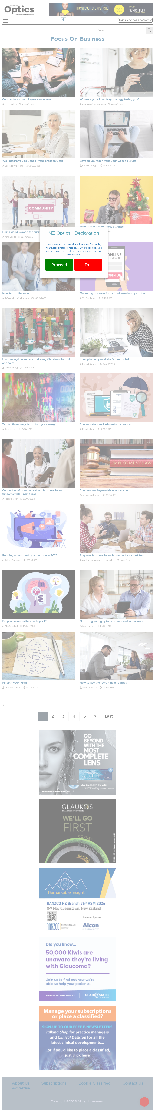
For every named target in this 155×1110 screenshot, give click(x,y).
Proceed (59, 265)
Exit (88, 265)
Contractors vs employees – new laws (26, 99)
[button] (5, 20)
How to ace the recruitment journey (103, 683)
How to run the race (15, 293)
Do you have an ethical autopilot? (24, 621)
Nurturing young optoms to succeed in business (111, 621)
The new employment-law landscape (104, 490)
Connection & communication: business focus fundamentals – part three (32, 492)
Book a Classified (94, 1083)
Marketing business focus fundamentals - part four (113, 293)
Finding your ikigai (14, 683)
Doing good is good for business (23, 232)
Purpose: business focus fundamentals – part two (112, 555)
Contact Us (132, 1083)
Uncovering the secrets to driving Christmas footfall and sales (36, 361)
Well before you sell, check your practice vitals (32, 161)
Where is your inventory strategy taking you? (110, 99)
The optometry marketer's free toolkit (104, 359)
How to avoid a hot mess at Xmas (102, 227)
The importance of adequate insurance (105, 424)
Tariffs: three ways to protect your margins (30, 424)
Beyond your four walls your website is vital (108, 161)
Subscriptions (53, 1083)
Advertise (21, 1088)
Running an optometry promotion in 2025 (29, 555)
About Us (20, 1083)
